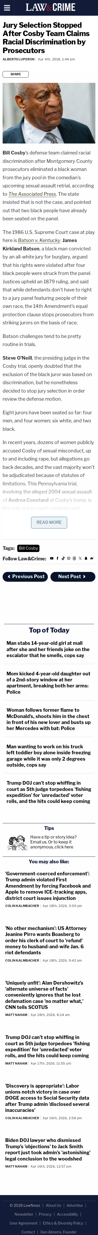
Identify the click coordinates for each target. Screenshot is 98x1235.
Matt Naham (16, 1015)
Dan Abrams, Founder (59, 1232)
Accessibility (67, 1214)
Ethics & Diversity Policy (63, 1223)
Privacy (45, 1214)
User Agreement (23, 1223)
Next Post (72, 576)
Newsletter (24, 1214)
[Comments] (3, 66)
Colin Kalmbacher (22, 906)
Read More (49, 522)
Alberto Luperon (18, 59)
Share (15, 74)
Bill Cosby (28, 548)
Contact (28, 1232)
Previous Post (26, 576)
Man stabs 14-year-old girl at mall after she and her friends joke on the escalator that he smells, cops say (48, 649)
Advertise (75, 1205)
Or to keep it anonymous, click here (51, 844)
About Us (53, 1205)
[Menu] (7, 8)
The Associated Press (32, 194)
